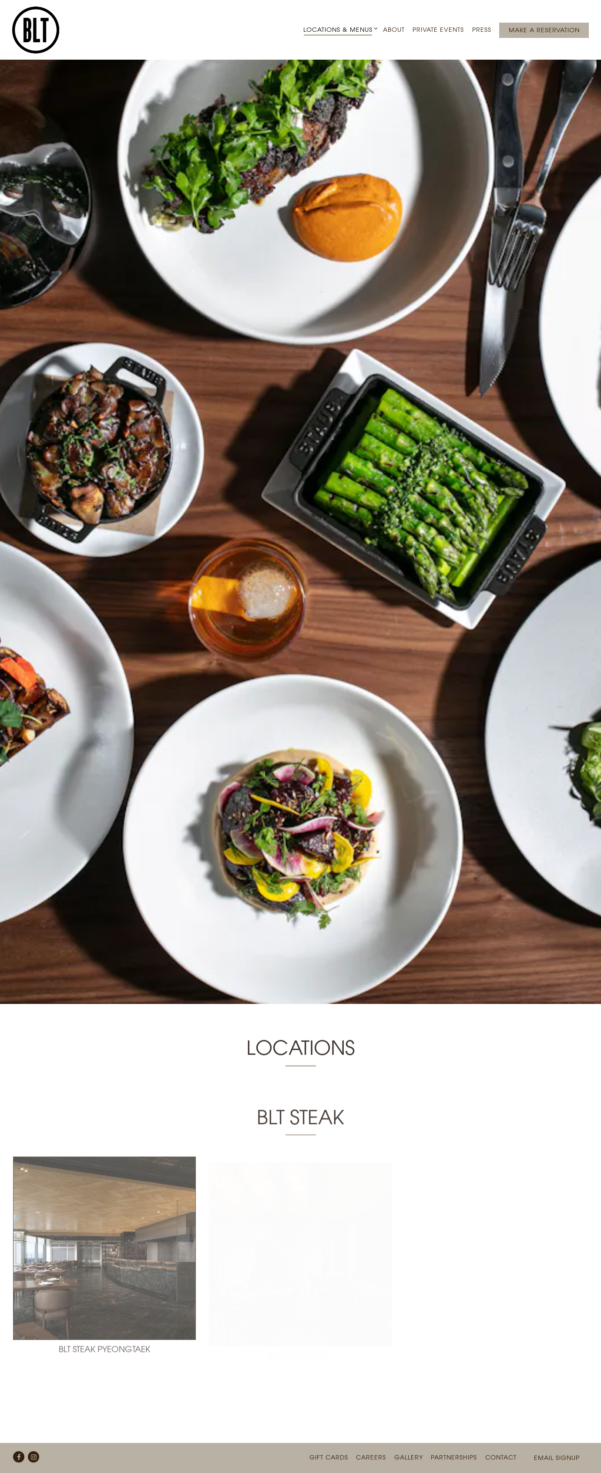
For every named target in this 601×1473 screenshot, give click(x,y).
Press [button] (481, 29)
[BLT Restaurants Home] (38, 29)
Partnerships (454, 1435)
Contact (501, 1435)
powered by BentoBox (301, 1462)
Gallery (408, 1435)
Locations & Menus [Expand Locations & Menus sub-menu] (339, 29)
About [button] (394, 29)
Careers (371, 1435)
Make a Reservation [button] (544, 30)
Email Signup (557, 1436)
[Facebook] (18, 1435)
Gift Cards (328, 1435)
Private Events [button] (438, 29)
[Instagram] (33, 1435)
